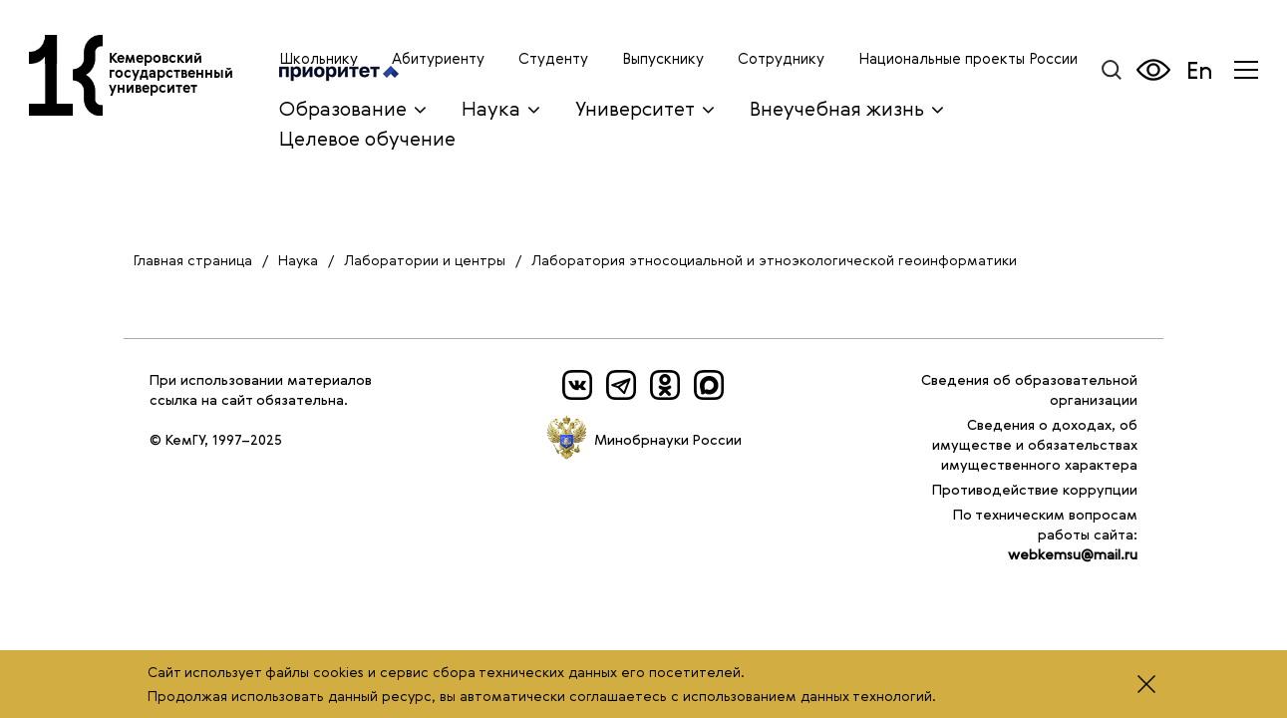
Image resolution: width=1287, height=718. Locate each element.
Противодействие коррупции (1034, 489)
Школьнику (318, 58)
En (1199, 70)
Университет (635, 108)
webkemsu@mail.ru (1072, 553)
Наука (491, 108)
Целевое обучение (367, 138)
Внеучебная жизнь (837, 108)
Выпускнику (663, 58)
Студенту (553, 58)
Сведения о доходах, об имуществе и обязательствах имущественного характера (1034, 444)
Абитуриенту (438, 58)
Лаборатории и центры (424, 259)
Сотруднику (781, 58)
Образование (343, 108)
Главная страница (193, 259)
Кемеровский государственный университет (178, 82)
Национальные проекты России (968, 58)
